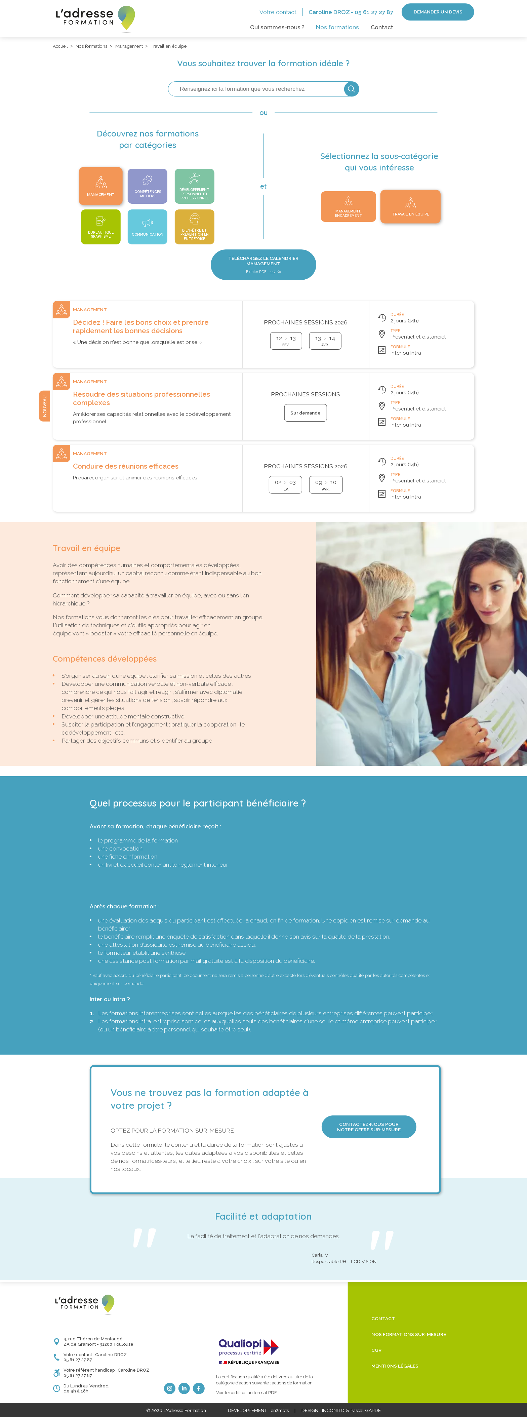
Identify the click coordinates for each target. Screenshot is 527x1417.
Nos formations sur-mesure (408, 1334)
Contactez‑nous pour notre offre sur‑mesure (369, 1127)
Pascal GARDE (366, 1410)
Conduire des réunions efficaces (125, 466)
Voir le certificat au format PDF (246, 1392)
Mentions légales (394, 1366)
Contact (382, 27)
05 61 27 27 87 (374, 12)
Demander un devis (438, 11)
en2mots (280, 1410)
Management (129, 46)
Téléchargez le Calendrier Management (264, 264)
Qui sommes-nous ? (277, 27)
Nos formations (337, 27)
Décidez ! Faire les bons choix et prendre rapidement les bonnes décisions (141, 326)
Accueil (60, 46)
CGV (376, 1350)
